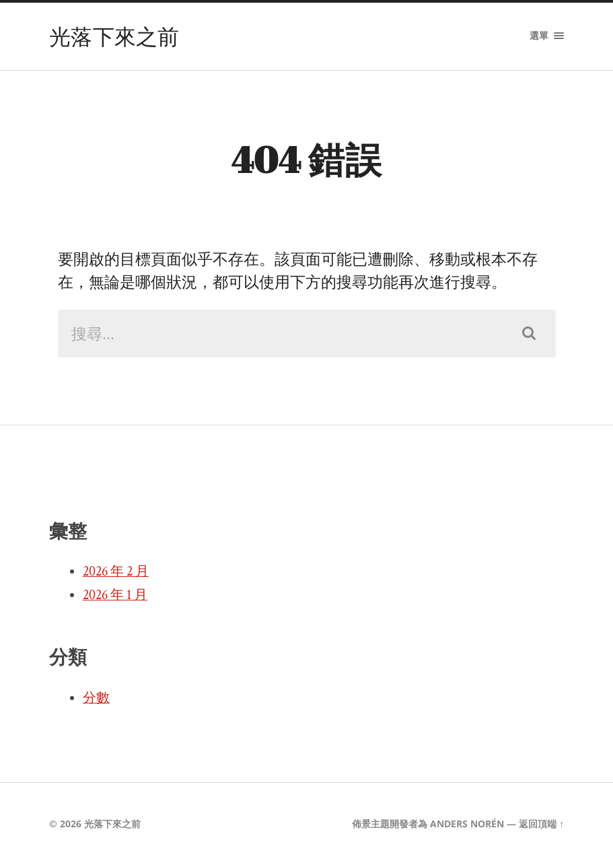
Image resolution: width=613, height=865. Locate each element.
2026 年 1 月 (115, 595)
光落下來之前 (114, 36)
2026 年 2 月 (116, 571)
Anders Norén (467, 823)
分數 (96, 698)
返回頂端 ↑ (541, 823)
